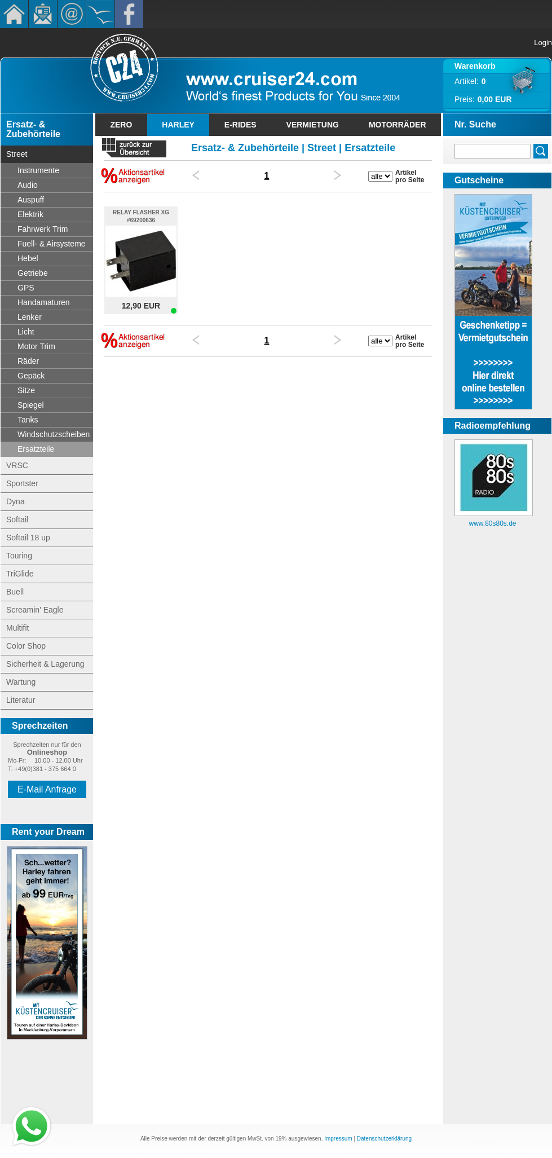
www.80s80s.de (492, 523)
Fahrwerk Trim (42, 229)
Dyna (15, 501)
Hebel (27, 258)
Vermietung (312, 124)
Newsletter (43, 14)
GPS (25, 287)
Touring (19, 555)
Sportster (22, 483)
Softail (17, 519)
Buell (15, 591)
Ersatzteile (35, 448)
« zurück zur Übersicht (133, 149)
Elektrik (30, 214)
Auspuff (30, 199)
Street (16, 153)
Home (14, 14)
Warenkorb (475, 66)
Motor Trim (36, 346)
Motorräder (397, 124)
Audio (27, 185)
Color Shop (26, 645)
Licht (25, 331)
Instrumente (38, 170)
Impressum (338, 1138)
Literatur (20, 700)
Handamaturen (43, 302)
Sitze (26, 390)
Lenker (29, 317)
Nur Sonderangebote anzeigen (133, 175)
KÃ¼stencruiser (100, 14)
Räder (28, 361)
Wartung (21, 681)
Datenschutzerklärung (384, 1138)
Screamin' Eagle (35, 609)
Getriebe (32, 273)
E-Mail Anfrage (47, 789)
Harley (178, 124)
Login (543, 42)
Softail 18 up (28, 537)
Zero (121, 124)
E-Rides (240, 124)
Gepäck (31, 375)
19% (280, 1138)
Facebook (129, 14)
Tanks (27, 419)
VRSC (17, 465)
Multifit (17, 627)
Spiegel (30, 405)
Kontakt (72, 14)
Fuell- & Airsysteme (51, 243)
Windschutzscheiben (53, 434)
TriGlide (20, 573)
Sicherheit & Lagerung (45, 663)
